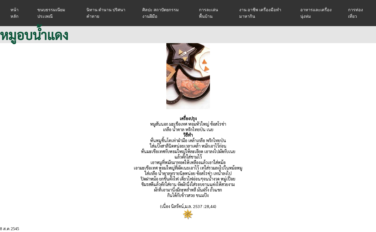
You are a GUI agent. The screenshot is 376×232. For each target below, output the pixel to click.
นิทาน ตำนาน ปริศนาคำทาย (105, 13)
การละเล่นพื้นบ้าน (208, 13)
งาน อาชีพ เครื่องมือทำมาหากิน (260, 13)
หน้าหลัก (14, 13)
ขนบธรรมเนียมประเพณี (51, 13)
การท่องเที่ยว (355, 13)
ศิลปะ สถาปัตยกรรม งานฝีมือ (160, 13)
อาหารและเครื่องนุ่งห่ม (316, 13)
